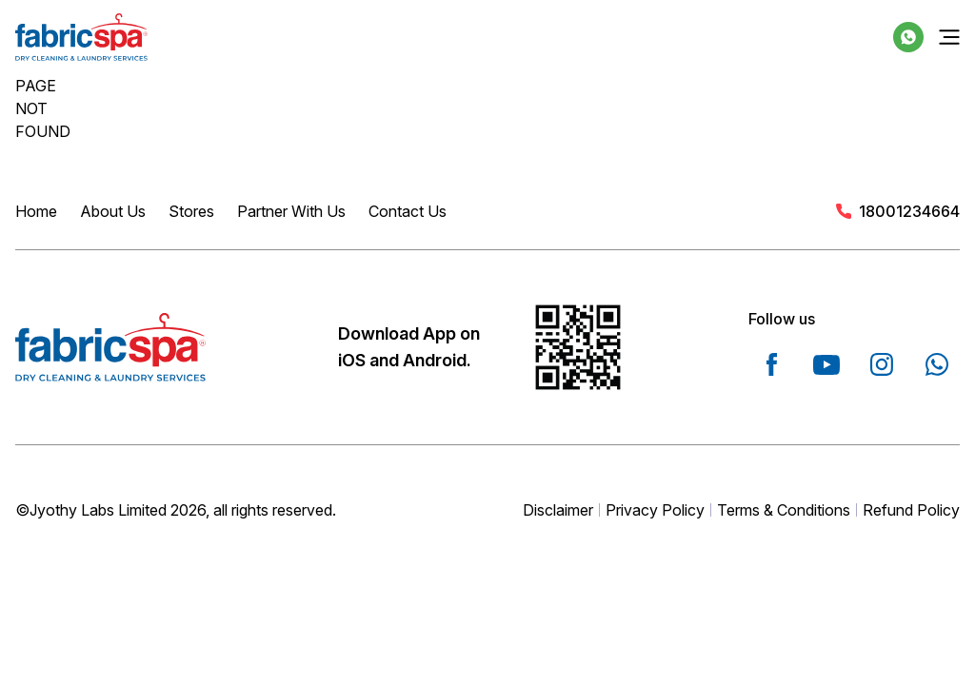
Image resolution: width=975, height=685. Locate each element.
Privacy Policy (655, 509)
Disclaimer (558, 509)
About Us (113, 211)
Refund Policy (911, 509)
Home (36, 211)
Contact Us (407, 211)
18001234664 (909, 211)
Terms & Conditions (783, 509)
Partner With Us (291, 211)
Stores (191, 211)
